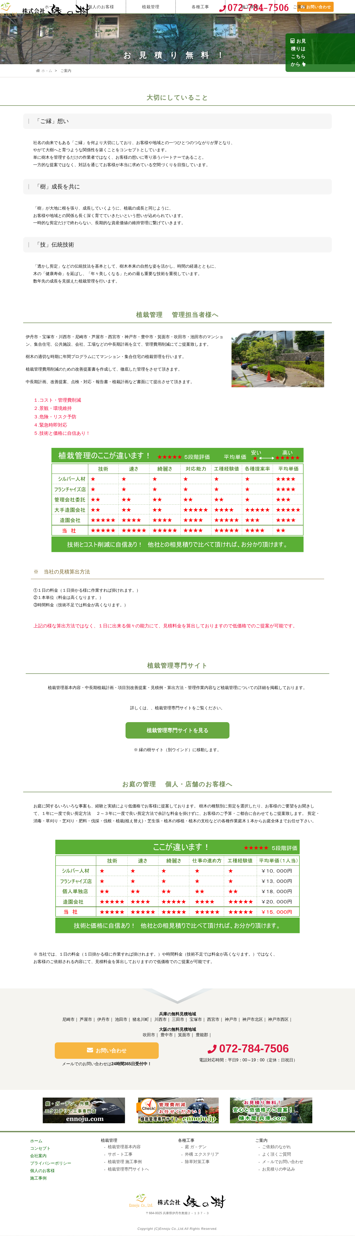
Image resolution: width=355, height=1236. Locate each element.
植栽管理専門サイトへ (128, 1169)
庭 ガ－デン (196, 1147)
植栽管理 (150, 24)
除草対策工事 (197, 1162)
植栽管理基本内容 (124, 1147)
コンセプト (40, 1148)
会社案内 (38, 1156)
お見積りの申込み (278, 1169)
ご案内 (299, 24)
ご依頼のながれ (276, 1147)
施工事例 (250, 24)
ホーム (51, 24)
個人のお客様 (101, 24)
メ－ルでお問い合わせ (282, 1162)
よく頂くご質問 (276, 1154)
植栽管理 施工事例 (125, 1162)
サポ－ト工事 (120, 1154)
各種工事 (200, 24)
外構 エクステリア (202, 1154)
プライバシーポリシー (50, 1163)
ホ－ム (44, 71)
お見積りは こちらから (347, 83)
